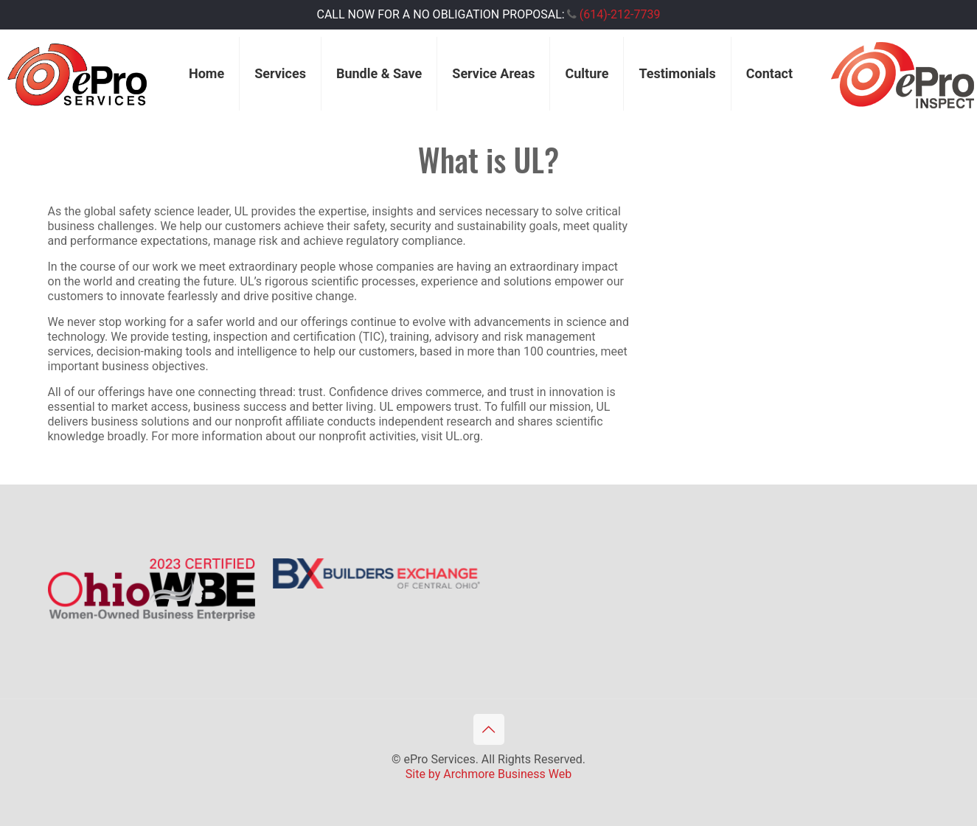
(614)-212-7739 (620, 14)
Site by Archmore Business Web (488, 774)
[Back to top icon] (488, 729)
